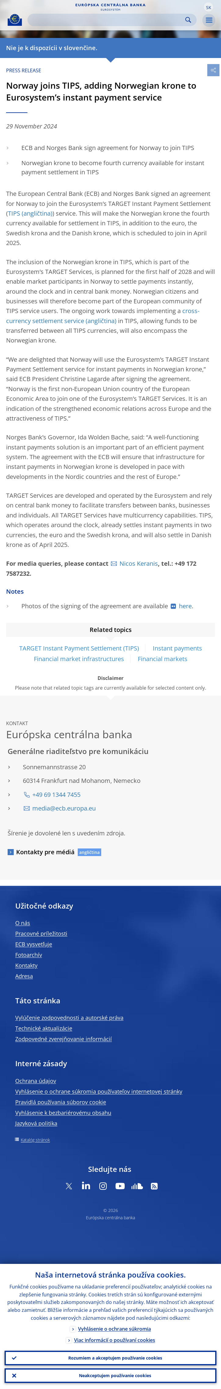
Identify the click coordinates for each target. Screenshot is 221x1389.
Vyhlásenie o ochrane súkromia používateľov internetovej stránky (98, 1091)
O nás (22, 923)
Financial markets (162, 659)
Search (188, 20)
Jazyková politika (36, 1123)
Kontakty (26, 965)
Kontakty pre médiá (45, 852)
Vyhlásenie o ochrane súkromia (114, 1329)
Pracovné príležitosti (41, 933)
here (185, 606)
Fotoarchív (28, 954)
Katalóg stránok (35, 1140)
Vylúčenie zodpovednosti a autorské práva (69, 1017)
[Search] (107, 20)
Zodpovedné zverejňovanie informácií (63, 1039)
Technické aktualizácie (43, 1028)
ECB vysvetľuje (33, 944)
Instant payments (177, 648)
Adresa (24, 976)
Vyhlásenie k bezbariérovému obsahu (63, 1112)
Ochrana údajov (35, 1080)
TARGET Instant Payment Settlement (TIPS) (79, 648)
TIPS (14, 213)
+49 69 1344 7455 (56, 794)
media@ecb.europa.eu (64, 808)
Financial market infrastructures (79, 659)
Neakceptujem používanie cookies (115, 1375)
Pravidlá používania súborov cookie (60, 1102)
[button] (208, 7)
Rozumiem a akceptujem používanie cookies (115, 1358)
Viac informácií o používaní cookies (114, 1340)
